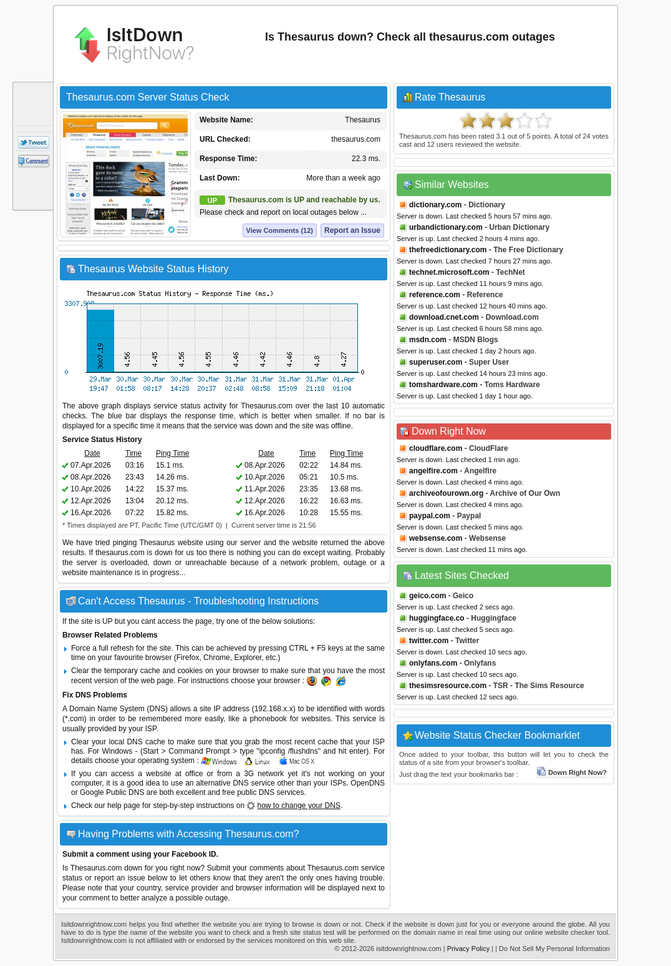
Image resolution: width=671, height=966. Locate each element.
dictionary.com (435, 204)
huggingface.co (437, 618)
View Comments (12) (279, 230)
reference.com (434, 294)
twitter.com (428, 640)
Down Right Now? (571, 772)
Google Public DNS (112, 792)
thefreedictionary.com (447, 249)
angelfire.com (433, 470)
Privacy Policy (468, 948)
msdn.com (428, 339)
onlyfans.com (433, 663)
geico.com (427, 595)
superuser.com (435, 362)
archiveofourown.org (446, 493)
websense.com (435, 538)
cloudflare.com (435, 448)
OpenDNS (367, 783)
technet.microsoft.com (449, 272)
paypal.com (429, 515)
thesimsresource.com (447, 685)
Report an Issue (352, 230)
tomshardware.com (443, 384)
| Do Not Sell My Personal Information (552, 948)
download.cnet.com (444, 317)
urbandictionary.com (446, 227)
